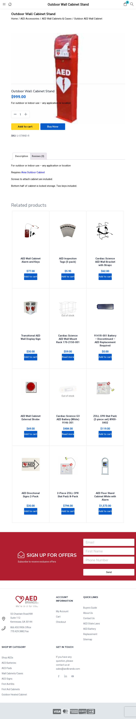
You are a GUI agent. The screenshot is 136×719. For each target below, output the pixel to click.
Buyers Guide (90, 594)
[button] (125, 4)
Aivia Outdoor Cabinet (33, 172)
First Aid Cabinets (11, 676)
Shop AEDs (7, 644)
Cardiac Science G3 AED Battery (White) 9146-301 (68, 407)
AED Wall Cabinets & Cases (57, 18)
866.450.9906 (17, 614)
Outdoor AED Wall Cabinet (88, 18)
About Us (88, 599)
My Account (62, 598)
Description (21, 156)
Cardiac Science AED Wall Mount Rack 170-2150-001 (68, 331)
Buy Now (52, 126)
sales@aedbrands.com (68, 655)
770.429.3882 (17, 618)
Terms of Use (45, 711)
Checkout (61, 608)
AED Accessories (29, 18)
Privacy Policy (30, 711)
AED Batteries (9, 649)
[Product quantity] (20, 114)
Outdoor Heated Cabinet (14, 681)
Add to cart (25, 126)
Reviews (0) (38, 156)
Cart (58, 603)
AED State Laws (91, 610)
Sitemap (87, 626)
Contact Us (89, 605)
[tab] (21, 156)
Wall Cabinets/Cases (12, 660)
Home (14, 18)
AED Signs (7, 665)
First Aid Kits (8, 670)
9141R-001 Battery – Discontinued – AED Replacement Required (105, 331)
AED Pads (7, 655)
